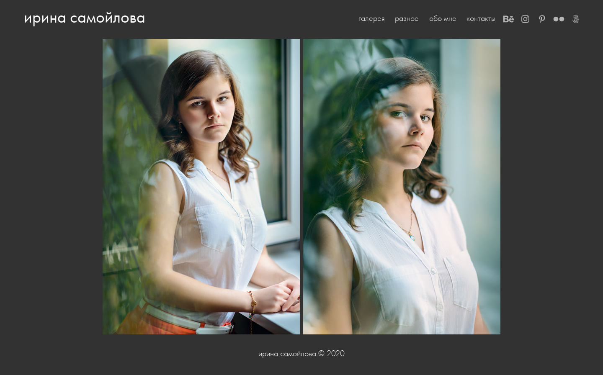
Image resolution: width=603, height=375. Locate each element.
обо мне (442, 18)
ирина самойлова (84, 17)
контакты (480, 18)
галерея (371, 18)
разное (407, 18)
